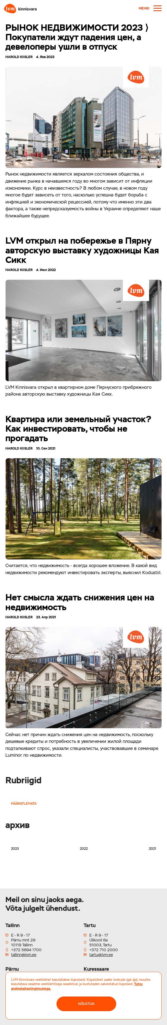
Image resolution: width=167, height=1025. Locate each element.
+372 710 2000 (103, 949)
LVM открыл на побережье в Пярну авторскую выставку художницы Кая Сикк (82, 250)
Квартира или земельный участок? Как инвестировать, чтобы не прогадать (78, 428)
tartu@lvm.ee (101, 954)
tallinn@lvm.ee (23, 954)
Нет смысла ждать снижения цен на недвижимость (79, 602)
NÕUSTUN (86, 1004)
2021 (152, 848)
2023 (15, 848)
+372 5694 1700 (26, 949)
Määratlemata (23, 803)
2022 (84, 848)
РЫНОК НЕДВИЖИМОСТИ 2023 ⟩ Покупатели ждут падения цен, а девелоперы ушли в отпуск (76, 37)
